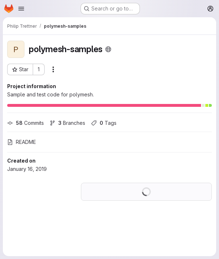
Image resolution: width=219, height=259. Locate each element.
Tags (104, 123)
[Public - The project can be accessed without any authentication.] (108, 49)
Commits (25, 123)
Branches (67, 123)
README (21, 142)
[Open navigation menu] (21, 8)
